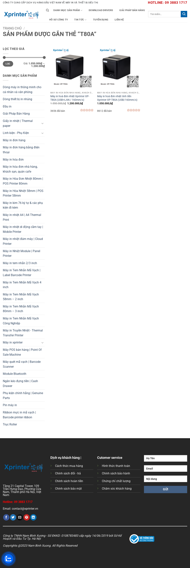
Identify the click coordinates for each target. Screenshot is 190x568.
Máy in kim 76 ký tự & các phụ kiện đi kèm (23, 205)
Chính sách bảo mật (68, 488)
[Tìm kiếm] (47, 10)
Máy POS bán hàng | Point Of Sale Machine (22, 352)
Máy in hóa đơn (13, 159)
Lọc (8, 63)
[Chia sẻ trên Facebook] (6, 517)
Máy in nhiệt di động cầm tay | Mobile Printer (23, 229)
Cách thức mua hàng (69, 466)
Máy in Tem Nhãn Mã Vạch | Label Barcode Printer (21, 272)
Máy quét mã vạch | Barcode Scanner (22, 364)
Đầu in (7, 106)
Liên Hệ (119, 19)
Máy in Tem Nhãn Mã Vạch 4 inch (22, 285)
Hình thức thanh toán (116, 466)
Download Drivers (101, 10)
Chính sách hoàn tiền (69, 481)
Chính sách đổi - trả (68, 473)
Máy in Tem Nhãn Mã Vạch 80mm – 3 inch (21, 309)
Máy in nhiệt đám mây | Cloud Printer (23, 241)
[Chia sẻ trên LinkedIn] (33, 517)
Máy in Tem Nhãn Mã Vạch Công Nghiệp (21, 321)
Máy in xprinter (13, 342)
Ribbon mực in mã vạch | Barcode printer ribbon (19, 415)
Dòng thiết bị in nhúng (17, 99)
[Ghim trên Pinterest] (26, 517)
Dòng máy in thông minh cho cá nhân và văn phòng (22, 89)
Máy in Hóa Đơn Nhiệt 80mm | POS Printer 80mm (23, 181)
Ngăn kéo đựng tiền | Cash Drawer (20, 383)
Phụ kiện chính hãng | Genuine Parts (23, 395)
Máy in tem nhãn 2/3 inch (20, 263)
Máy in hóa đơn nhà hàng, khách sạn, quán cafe (20, 169)
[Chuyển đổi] (42, 123)
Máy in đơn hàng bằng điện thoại (21, 150)
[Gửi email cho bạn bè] (20, 517)
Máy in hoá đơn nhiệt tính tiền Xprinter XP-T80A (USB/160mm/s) (117, 98)
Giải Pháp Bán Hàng (132, 10)
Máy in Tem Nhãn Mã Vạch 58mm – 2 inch (21, 297)
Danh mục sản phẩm (67, 10)
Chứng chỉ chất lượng (116, 481)
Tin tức (80, 20)
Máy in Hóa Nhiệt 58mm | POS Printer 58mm (23, 193)
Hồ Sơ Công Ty (58, 19)
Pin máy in (10, 405)
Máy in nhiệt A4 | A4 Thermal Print (22, 217)
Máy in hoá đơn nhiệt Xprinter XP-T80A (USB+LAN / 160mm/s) (69, 98)
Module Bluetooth (14, 374)
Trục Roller (10, 424)
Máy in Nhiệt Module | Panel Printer (21, 253)
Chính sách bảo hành (116, 473)
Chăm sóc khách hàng (117, 488)
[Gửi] (184, 14)
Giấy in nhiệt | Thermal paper (18, 123)
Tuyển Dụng (100, 19)
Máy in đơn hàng (14, 140)
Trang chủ (12, 28)
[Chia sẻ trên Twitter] (13, 517)
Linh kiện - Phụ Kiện (16, 133)
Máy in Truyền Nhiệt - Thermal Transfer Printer (23, 333)
